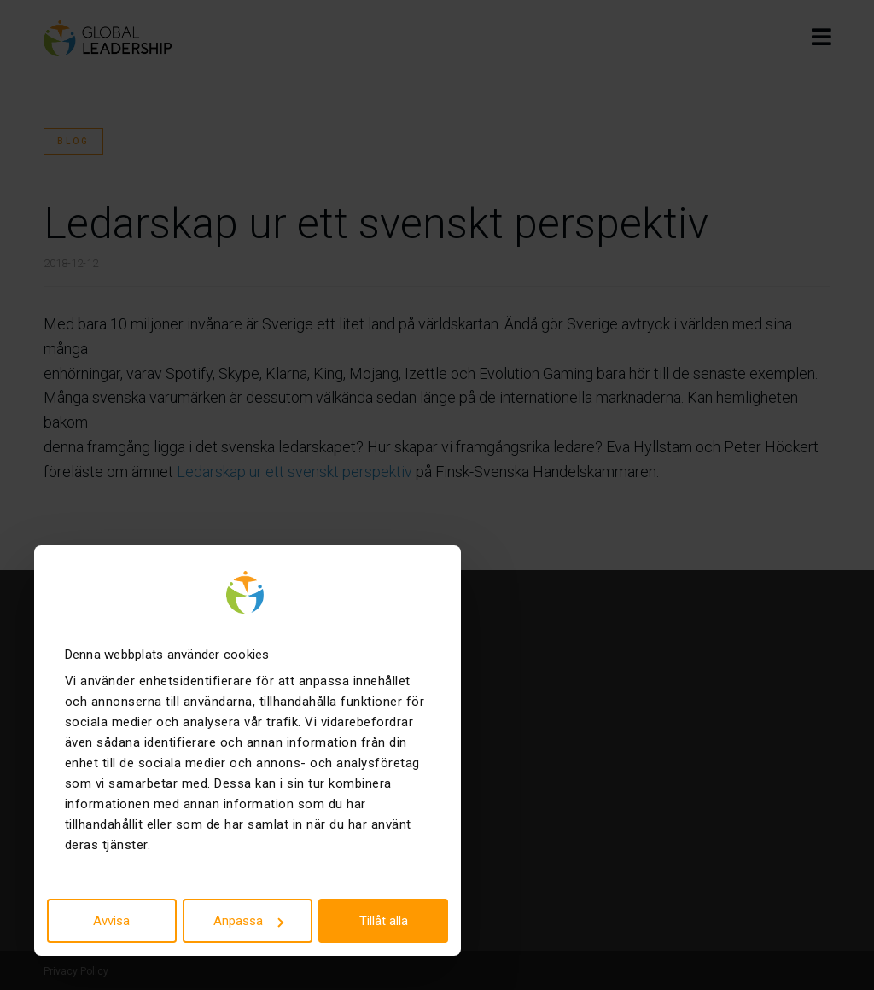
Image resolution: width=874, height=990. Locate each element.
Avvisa (111, 921)
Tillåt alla (383, 921)
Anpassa (248, 921)
